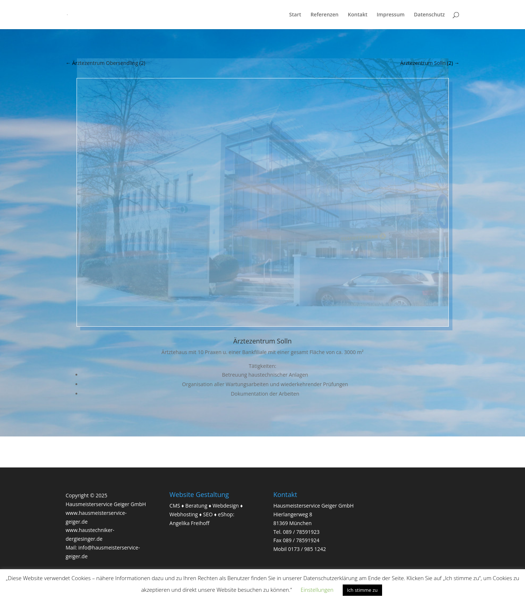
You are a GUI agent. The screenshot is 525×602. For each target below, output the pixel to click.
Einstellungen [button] (317, 589)
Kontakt (358, 15)
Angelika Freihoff (190, 523)
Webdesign (226, 505)
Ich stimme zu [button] (362, 590)
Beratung (196, 505)
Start (295, 15)
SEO (208, 514)
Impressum (390, 15)
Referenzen (325, 15)
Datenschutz (429, 15)
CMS (175, 505)
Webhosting (184, 514)
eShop (225, 514)
